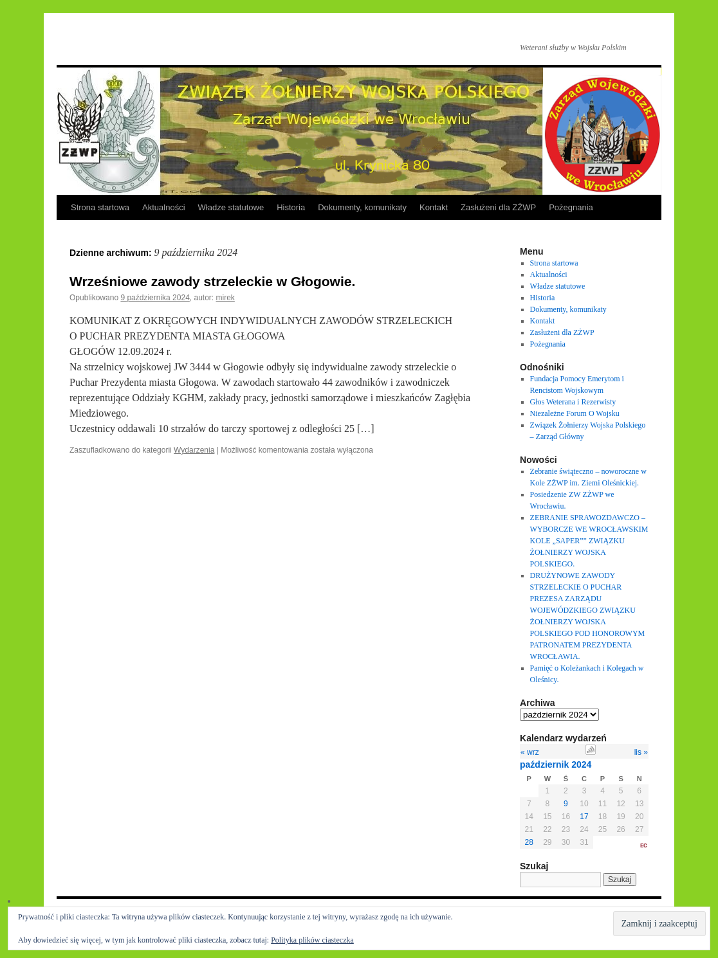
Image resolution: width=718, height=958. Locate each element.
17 (584, 816)
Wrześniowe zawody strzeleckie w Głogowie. (212, 281)
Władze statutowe (231, 207)
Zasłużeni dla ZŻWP (498, 207)
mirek (225, 297)
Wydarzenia (194, 450)
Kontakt (433, 207)
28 (529, 842)
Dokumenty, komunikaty (362, 207)
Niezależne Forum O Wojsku (575, 413)
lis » (641, 752)
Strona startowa (100, 207)
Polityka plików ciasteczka (312, 939)
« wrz (529, 752)
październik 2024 (555, 764)
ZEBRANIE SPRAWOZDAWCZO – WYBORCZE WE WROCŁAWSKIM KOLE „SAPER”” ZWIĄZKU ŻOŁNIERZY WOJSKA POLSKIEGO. (589, 540)
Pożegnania (571, 207)
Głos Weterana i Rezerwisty (573, 401)
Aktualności (163, 207)
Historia (291, 207)
